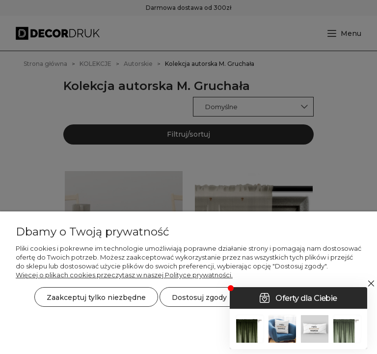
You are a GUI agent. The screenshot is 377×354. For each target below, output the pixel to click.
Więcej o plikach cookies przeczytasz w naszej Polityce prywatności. (124, 275)
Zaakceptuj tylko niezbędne (96, 297)
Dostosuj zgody (199, 297)
